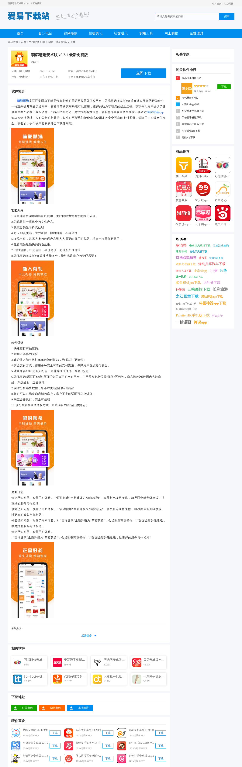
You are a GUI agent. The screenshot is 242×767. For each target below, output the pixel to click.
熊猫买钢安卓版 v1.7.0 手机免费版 (35, 755)
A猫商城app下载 (190, 104)
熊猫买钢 (181, 251)
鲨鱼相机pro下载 (188, 283)
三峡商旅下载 (199, 289)
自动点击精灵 (186, 257)
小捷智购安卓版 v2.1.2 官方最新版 (35, 742)
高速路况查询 (221, 245)
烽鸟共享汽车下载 (212, 264)
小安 (214, 270)
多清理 (181, 245)
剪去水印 (217, 315)
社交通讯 (121, 33)
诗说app (200, 322)
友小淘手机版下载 (192, 78)
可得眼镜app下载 (191, 130)
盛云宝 (203, 257)
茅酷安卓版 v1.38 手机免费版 (35, 730)
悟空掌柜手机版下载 (193, 110)
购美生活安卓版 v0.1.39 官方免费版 (141, 755)
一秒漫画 (183, 322)
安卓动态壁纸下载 (199, 245)
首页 (20, 33)
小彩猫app (200, 270)
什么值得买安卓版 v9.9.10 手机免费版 (88, 755)
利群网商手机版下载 (193, 124)
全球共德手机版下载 (186, 303)
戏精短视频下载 (186, 264)
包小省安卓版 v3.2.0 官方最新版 (88, 730)
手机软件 (34, 42)
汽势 (223, 271)
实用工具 (146, 33)
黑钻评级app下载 (212, 296)
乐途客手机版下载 (186, 309)
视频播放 (70, 33)
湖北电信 (55, 708)
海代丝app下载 (190, 97)
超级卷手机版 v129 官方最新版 (88, 742)
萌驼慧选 (23, 100)
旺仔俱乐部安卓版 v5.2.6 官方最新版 (141, 742)
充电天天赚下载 (198, 251)
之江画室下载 (187, 296)
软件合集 (216, 3)
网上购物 (171, 33)
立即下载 (143, 73)
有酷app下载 (188, 137)
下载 (55, 732)
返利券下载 (211, 283)
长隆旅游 (220, 289)
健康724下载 (184, 270)
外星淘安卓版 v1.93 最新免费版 (141, 730)
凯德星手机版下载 (192, 117)
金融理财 (196, 33)
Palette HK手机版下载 (193, 315)
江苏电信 (27, 708)
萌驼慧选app (155, 112)
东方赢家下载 (196, 276)
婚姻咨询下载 (216, 258)
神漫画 (180, 289)
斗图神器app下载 (212, 303)
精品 (179, 152)
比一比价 (181, 276)
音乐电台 (45, 33)
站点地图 (228, 3)
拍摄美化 (95, 33)
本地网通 (83, 708)
